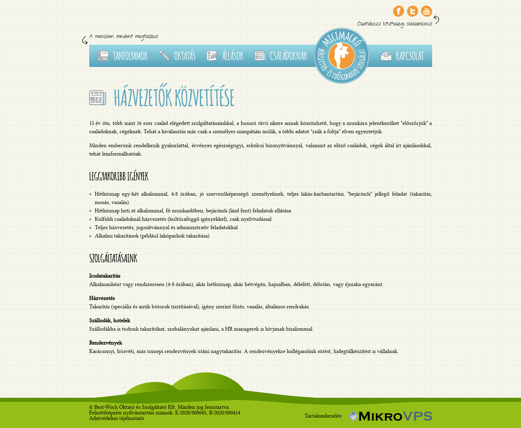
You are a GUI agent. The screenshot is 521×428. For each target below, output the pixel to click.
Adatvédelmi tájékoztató (116, 418)
